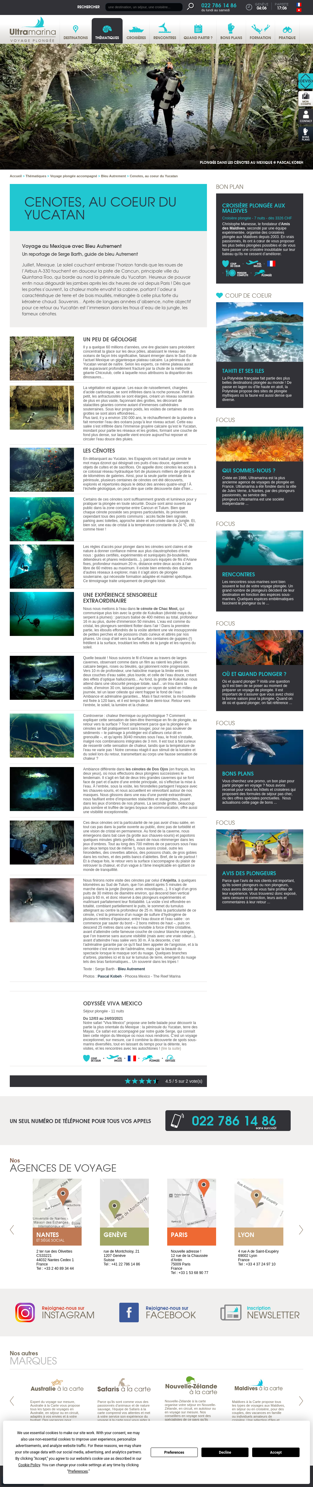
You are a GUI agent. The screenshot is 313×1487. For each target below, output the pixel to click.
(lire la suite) (171, 1048)
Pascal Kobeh (110, 976)
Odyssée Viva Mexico (112, 1003)
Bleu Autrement (131, 969)
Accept (276, 1452)
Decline (225, 1452)
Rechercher (88, 6)
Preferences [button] (78, 1471)
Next (301, 1230)
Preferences (174, 1452)
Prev (12, 1230)
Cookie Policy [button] (29, 1465)
